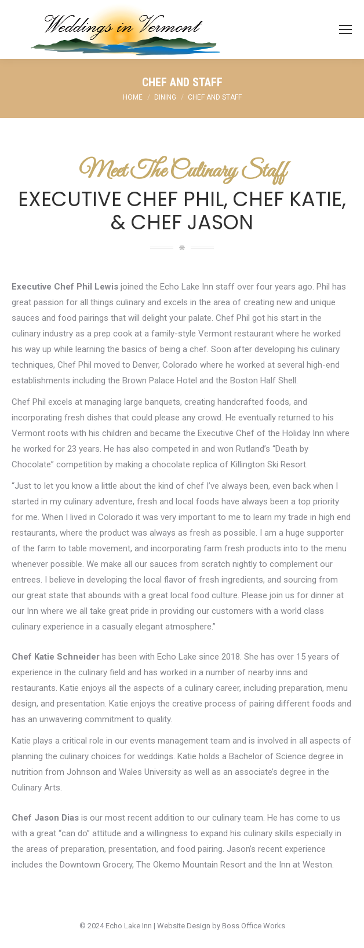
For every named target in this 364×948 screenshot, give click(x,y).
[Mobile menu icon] (345, 29)
